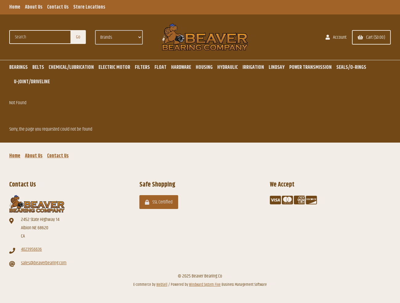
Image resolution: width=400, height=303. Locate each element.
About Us (33, 7)
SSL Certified (159, 202)
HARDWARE (181, 67)
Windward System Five (205, 284)
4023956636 (31, 249)
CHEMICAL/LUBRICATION (71, 67)
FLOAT (160, 67)
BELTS (38, 67)
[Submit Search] (78, 37)
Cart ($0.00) (371, 37)
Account (336, 37)
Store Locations (89, 7)
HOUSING (204, 67)
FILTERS (142, 67)
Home (14, 7)
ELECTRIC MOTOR (114, 67)
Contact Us (58, 7)
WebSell (161, 284)
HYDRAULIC (227, 67)
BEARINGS (18, 67)
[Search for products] (40, 37)
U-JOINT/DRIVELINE (32, 82)
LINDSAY (277, 67)
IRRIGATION (253, 67)
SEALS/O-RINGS (351, 67)
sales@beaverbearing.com (43, 263)
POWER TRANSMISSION (310, 67)
